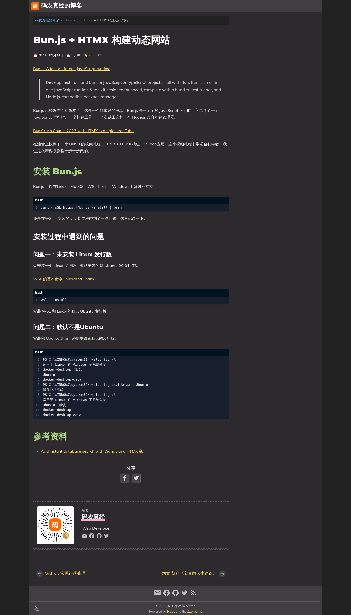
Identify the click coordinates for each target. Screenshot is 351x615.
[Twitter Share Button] (136, 478)
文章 (316, 6)
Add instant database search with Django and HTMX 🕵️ (92, 451)
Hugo (171, 611)
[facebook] (92, 537)
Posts (71, 20)
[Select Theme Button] (264, 6)
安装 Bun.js (251, 30)
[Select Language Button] (36, 609)
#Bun (92, 55)
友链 (288, 6)
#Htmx (103, 55)
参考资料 (250, 34)
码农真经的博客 (47, 20)
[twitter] (106, 537)
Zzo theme (194, 611)
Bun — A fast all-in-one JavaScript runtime (71, 68)
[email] (85, 537)
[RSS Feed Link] (193, 595)
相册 (302, 6)
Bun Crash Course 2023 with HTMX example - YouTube (83, 130)
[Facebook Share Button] (125, 478)
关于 (276, 6)
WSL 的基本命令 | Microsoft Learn (63, 279)
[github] (99, 537)
